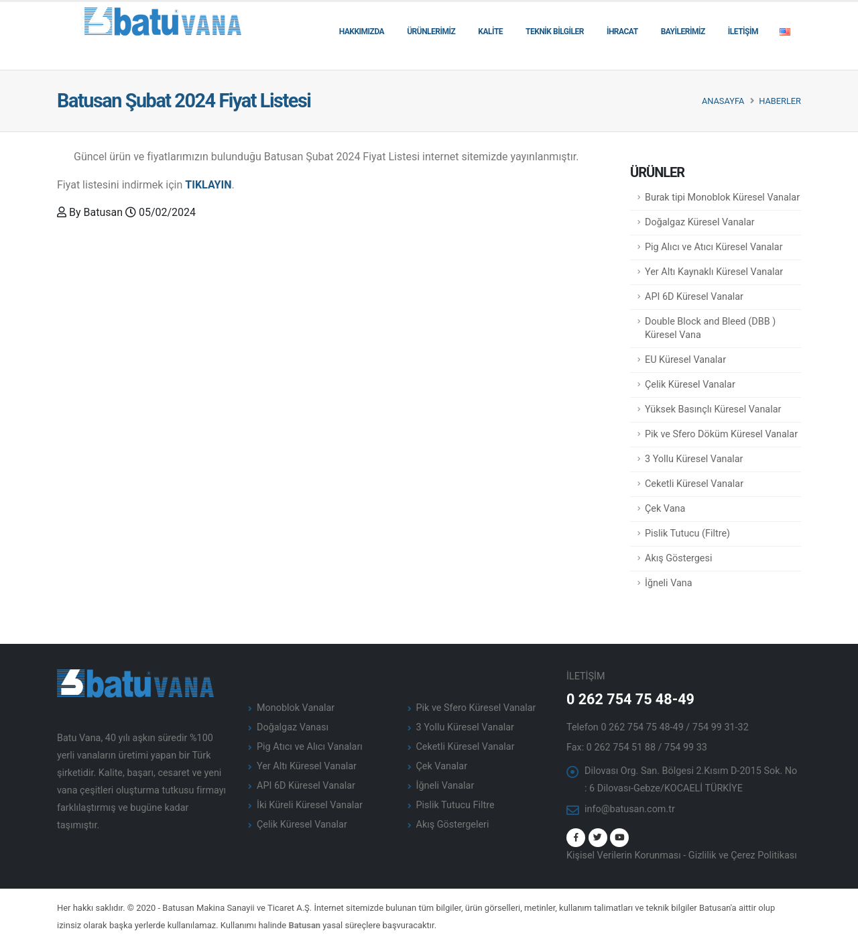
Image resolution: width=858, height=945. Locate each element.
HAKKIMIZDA (361, 31)
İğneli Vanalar (445, 785)
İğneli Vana (668, 583)
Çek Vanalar (442, 766)
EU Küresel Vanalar (685, 360)
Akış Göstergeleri (452, 824)
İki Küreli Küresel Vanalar (310, 805)
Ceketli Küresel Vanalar (694, 484)
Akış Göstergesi (678, 558)
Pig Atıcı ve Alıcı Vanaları (310, 747)
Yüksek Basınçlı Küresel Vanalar (713, 409)
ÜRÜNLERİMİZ (431, 31)
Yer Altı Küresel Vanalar (307, 766)
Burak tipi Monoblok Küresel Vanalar (722, 197)
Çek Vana (665, 508)
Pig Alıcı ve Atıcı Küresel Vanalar (714, 247)
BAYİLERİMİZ (683, 31)
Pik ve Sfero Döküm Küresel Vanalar (721, 434)
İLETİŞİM (743, 31)
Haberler (780, 101)
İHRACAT (622, 31)
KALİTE (490, 31)
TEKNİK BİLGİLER (555, 31)
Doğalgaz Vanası (292, 727)
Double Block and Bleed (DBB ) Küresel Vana (710, 328)
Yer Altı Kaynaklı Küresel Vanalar (714, 272)
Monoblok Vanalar (295, 708)
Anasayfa (723, 101)
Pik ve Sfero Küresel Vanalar (476, 708)
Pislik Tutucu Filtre (455, 805)
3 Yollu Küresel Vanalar (694, 459)
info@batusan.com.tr (630, 809)
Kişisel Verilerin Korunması (623, 855)
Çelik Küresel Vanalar (690, 384)
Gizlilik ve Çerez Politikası (742, 855)
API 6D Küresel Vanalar (694, 296)
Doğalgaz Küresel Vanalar (700, 222)
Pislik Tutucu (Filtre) (687, 533)
